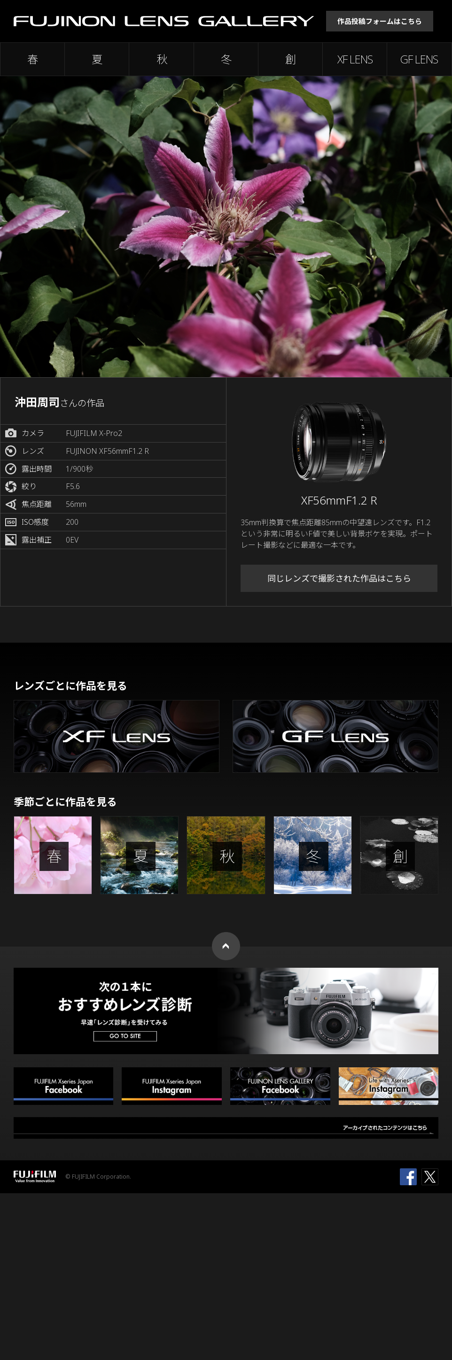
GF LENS (419, 59)
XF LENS (355, 59)
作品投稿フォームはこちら (379, 21)
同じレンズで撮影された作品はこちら (339, 578)
